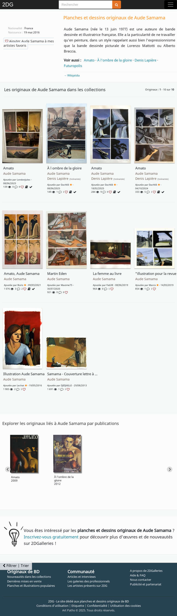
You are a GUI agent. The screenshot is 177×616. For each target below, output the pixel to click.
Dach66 (65, 184)
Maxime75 (66, 285)
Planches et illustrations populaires (31, 586)
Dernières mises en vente (24, 581)
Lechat (20, 385)
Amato (89, 60)
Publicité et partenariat (145, 584)
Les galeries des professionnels (89, 581)
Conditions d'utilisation (52, 606)
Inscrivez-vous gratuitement (51, 537)
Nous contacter (140, 580)
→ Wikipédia (72, 75)
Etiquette (77, 606)
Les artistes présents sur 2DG (87, 586)
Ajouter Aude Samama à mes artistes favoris (28, 43)
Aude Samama (14, 173)
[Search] (85, 4)
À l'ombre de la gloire (114, 60)
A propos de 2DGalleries (146, 571)
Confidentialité (97, 606)
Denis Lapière (145, 60)
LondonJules (23, 179)
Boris (20, 285)
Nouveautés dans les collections (29, 577)
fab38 (109, 285)
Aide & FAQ (137, 575)
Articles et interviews (82, 577)
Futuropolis (73, 65)
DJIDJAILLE (66, 385)
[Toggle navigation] (170, 4)
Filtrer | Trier (16, 565)
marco (152, 285)
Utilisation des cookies (125, 606)
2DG (7, 5)
